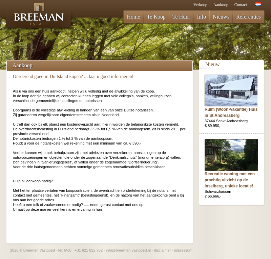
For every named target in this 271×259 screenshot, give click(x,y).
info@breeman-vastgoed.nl (128, 250)
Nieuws (221, 17)
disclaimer (162, 250)
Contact (240, 4)
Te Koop (156, 17)
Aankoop (220, 4)
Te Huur (181, 17)
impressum (183, 250)
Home (133, 17)
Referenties (248, 17)
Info (201, 17)
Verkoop (200, 4)
